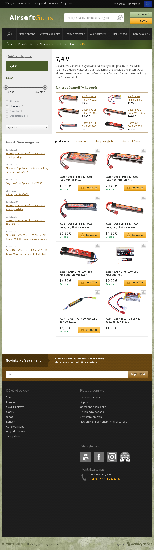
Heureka (124, 452)
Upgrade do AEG (46, 3)
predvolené (62, 141)
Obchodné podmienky (93, 407)
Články (8, 3)
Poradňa (11, 402)
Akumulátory (47, 44)
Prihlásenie (120, 4)
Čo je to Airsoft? (15, 426)
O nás (9, 417)
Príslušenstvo (26, 44)
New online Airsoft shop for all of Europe (103, 421)
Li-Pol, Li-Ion (67, 44)
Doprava (85, 402)
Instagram (112, 452)
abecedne (81, 141)
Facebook (98, 452)
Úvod (10, 44)
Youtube (84, 452)
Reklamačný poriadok (92, 412)
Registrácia (134, 4)
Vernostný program (91, 417)
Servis (30, 3)
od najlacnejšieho (104, 141)
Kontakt (20, 3)
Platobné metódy (90, 397)
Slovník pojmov (15, 407)
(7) (14, 106)
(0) (12, 101)
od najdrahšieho (130, 141)
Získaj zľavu (65, 3)
